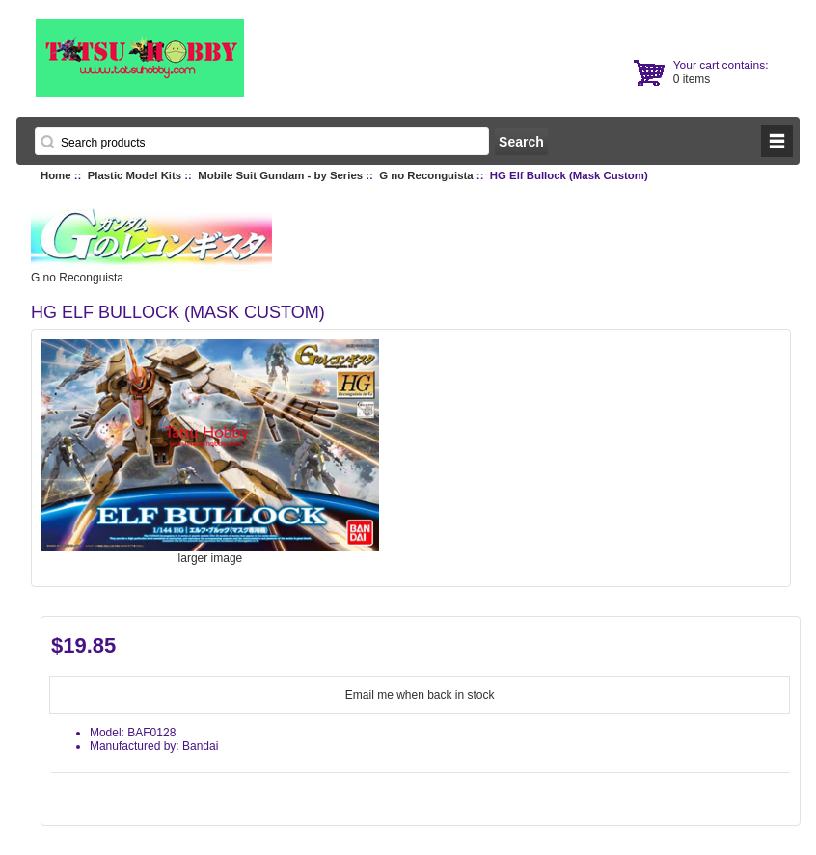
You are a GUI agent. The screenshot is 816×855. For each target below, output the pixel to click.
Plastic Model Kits (134, 175)
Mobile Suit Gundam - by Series (280, 175)
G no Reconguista (426, 175)
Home (56, 175)
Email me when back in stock (420, 695)
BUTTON (777, 141)
